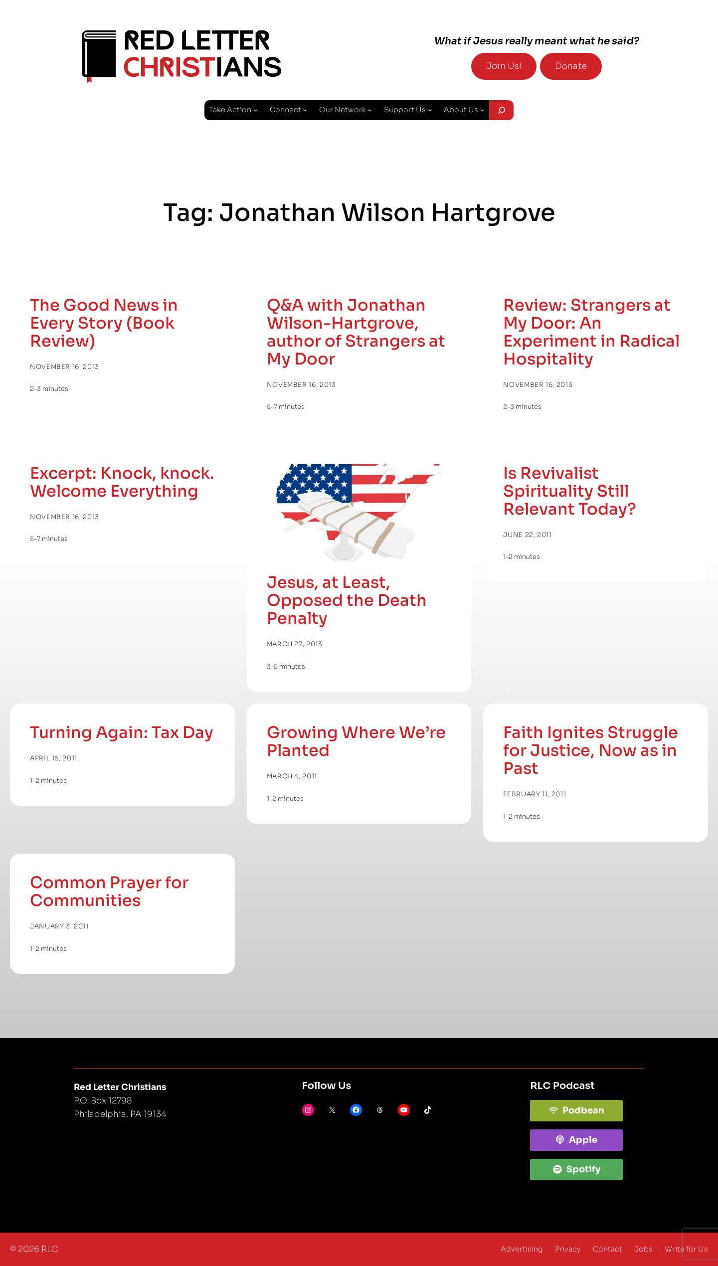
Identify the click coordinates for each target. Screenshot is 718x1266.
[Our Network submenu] (369, 110)
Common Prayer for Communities (109, 891)
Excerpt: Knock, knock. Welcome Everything (122, 482)
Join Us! (504, 66)
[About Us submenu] (482, 110)
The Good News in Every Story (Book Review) (104, 323)
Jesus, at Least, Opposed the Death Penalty (347, 600)
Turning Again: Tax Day (121, 732)
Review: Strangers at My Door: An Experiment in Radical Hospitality (591, 332)
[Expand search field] (501, 110)
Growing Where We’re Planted (356, 741)
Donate (571, 66)
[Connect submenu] (305, 110)
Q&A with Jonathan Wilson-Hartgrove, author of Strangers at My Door (356, 332)
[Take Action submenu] (255, 110)
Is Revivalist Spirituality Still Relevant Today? (569, 491)
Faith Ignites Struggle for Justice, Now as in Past (590, 750)
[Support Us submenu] (430, 110)
